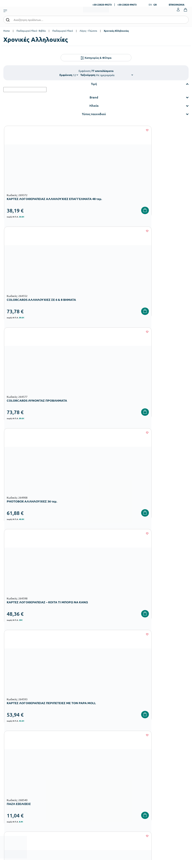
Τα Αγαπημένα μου (170, 759)
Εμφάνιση (65, 75)
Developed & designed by (96, 855)
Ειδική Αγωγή (73, 806)
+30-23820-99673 (127, 4)
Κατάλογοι (103, 765)
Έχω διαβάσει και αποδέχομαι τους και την (142, 701)
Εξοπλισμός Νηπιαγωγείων (80, 769)
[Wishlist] (58, 130)
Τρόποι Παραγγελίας (139, 754)
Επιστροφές (135, 770)
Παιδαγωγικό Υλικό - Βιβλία (31, 30)
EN (150, 4)
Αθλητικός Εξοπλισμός (77, 801)
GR (155, 4)
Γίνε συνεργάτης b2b (108, 781)
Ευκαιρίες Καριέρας (108, 775)
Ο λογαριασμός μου (171, 754)
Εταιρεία (102, 754)
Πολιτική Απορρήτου (139, 781)
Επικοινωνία (167, 765)
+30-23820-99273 (102, 4)
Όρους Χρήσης (154, 699)
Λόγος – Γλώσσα (88, 30)
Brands (101, 770)
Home (6, 30)
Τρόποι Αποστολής (138, 765)
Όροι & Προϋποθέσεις (140, 775)
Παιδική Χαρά (73, 796)
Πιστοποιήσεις (105, 759)
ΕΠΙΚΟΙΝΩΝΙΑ (176, 4)
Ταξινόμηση (87, 75)
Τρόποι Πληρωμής (138, 759)
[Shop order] (114, 75)
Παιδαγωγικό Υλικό (62, 30)
